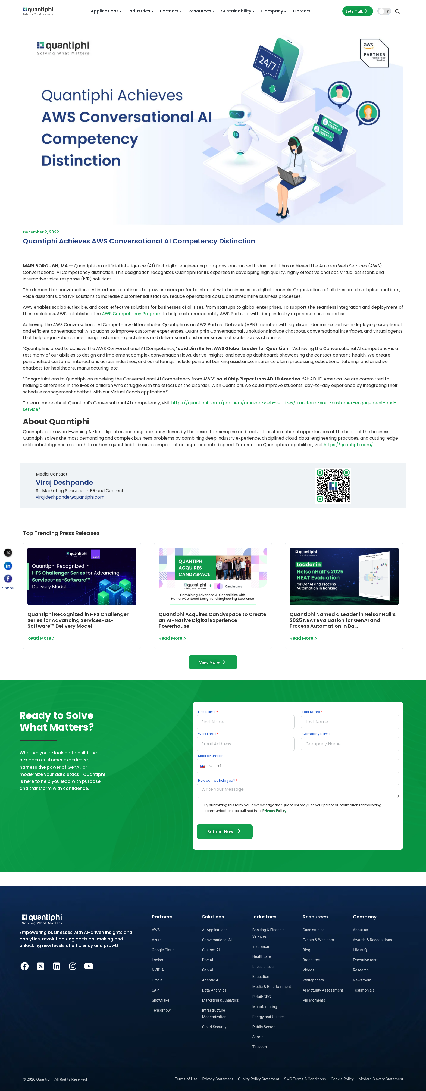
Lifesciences (263, 966)
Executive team (366, 960)
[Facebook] (25, 965)
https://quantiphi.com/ (348, 445)
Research (361, 970)
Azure (157, 940)
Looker (158, 960)
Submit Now (224, 831)
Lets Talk (357, 11)
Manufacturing (264, 1007)
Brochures (311, 960)
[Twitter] (41, 965)
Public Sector (263, 1027)
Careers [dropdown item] (302, 11)
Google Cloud (163, 950)
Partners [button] (169, 11)
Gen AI (207, 970)
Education (260, 976)
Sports (258, 1037)
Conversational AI (217, 940)
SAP (155, 990)
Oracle (157, 980)
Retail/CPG (261, 997)
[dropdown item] (38, 11)
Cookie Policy (342, 1079)
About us (360, 930)
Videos (308, 970)
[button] (206, 766)
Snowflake (161, 1000)
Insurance (260, 946)
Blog (306, 950)
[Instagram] (73, 965)
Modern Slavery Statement (381, 1079)
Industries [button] (139, 11)
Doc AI (207, 960)
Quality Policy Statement (258, 1079)
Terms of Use (186, 1079)
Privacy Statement (217, 1079)
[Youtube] (89, 965)
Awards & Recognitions (372, 940)
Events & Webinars (318, 940)
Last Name (311, 711)
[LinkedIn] (57, 965)
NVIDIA (158, 970)
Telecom (259, 1047)
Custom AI (211, 950)
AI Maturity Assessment (323, 990)
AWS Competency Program (131, 314)
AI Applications (215, 930)
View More (213, 662)
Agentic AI (211, 980)
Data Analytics (214, 990)
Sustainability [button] (236, 11)
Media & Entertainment (271, 986)
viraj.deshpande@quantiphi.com (70, 497)
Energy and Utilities (268, 1017)
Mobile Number (210, 756)
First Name (206, 711)
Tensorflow (161, 1010)
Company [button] (272, 11)
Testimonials (364, 990)
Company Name (316, 733)
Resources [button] (199, 11)
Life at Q (360, 950)
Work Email (207, 733)
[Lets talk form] (357, 11)
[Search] (397, 11)
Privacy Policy (274, 810)
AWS (156, 930)
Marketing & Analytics (220, 1000)
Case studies (313, 930)
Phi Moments (314, 1000)
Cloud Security (214, 1027)
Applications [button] (105, 11)
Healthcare (261, 956)
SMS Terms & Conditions (305, 1079)
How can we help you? (216, 780)
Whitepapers (313, 980)
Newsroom (362, 980)
